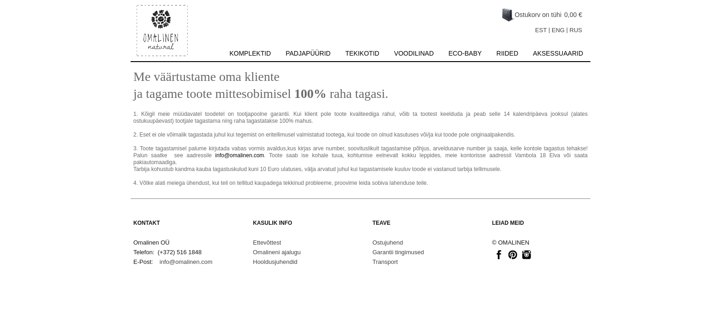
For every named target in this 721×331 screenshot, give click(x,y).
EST (541, 30)
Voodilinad (414, 53)
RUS (576, 30)
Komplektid (250, 53)
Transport (385, 261)
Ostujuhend (387, 242)
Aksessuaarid (558, 53)
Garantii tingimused (398, 252)
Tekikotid (362, 53)
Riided (507, 53)
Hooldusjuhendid (275, 261)
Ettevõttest (267, 242)
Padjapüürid (308, 53)
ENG (558, 30)
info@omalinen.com (239, 155)
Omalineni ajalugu (277, 252)
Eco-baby (464, 53)
